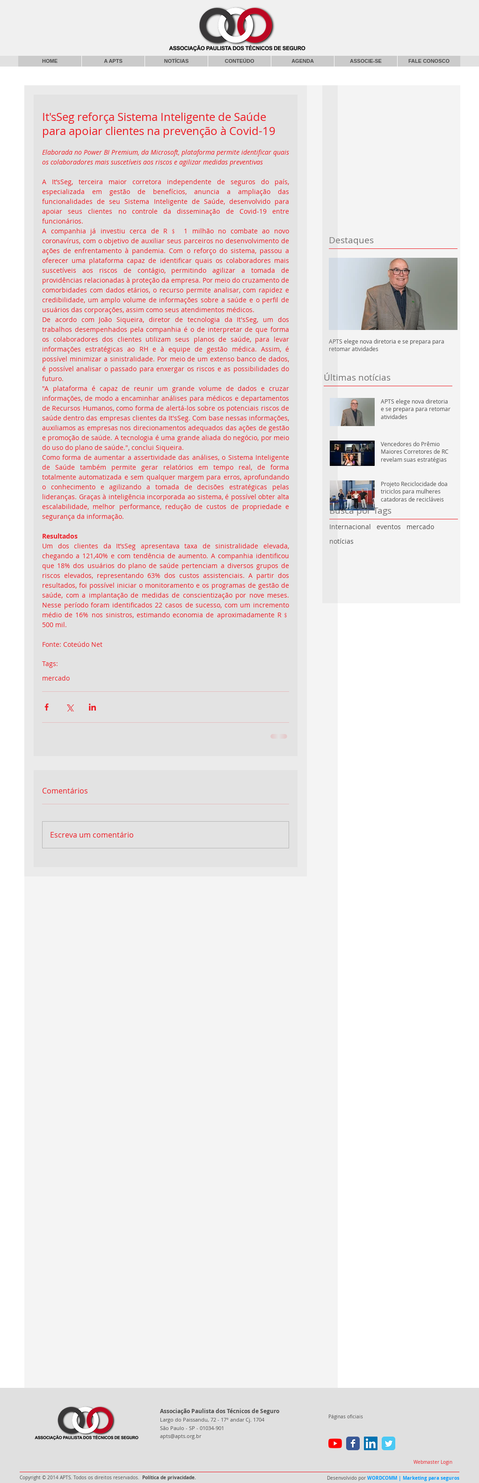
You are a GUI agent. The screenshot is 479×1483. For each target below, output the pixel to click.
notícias (341, 541)
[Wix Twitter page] (388, 1443)
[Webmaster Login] (432, 1462)
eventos (389, 526)
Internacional (350, 526)
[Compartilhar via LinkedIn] (92, 707)
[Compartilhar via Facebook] (46, 707)
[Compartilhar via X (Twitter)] (69, 707)
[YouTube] (335, 1443)
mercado (420, 526)
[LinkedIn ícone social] (370, 1443)
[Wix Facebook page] (353, 1443)
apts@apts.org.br (180, 1435)
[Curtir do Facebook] (384, 11)
